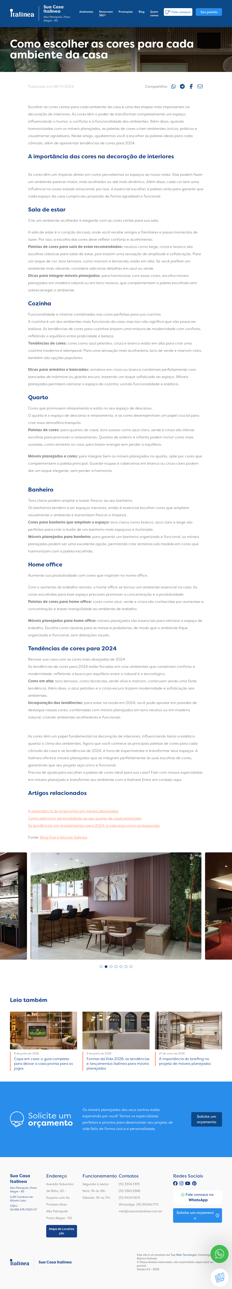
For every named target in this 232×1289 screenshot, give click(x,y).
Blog (142, 12)
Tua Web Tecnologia (184, 1255)
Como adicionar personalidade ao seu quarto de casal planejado (84, 818)
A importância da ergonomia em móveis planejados (73, 811)
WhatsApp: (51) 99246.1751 (138, 1204)
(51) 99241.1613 (129, 1198)
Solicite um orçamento (206, 1119)
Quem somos (154, 13)
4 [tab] (116, 966)
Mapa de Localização (61, 1231)
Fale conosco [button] (178, 12)
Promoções (125, 12)
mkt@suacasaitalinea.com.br (140, 1211)
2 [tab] (106, 966)
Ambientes (86, 12)
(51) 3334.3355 (129, 1184)
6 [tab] (126, 966)
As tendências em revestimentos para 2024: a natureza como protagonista (94, 825)
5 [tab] (121, 966)
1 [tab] (101, 966)
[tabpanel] (116, 906)
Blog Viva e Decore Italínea (63, 837)
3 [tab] (111, 966)
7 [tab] (131, 966)
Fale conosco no (197, 1197)
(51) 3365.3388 (129, 1191)
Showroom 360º (106, 13)
